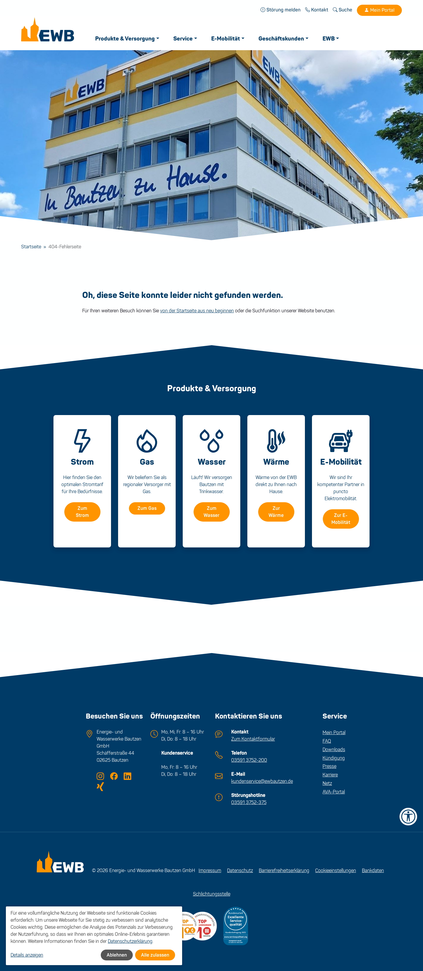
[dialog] (94, 935)
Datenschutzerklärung (130, 941)
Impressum (210, 870)
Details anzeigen (27, 955)
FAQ (327, 741)
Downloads (334, 749)
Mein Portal (379, 10)
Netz (327, 783)
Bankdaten (373, 870)
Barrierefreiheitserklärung (284, 870)
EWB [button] (329, 38)
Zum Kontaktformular (253, 739)
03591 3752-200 (249, 760)
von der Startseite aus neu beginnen (197, 310)
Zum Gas (147, 508)
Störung (281, 10)
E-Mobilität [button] (225, 38)
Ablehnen (117, 955)
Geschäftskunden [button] (281, 38)
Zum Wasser (211, 511)
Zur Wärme (276, 511)
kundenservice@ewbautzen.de (262, 781)
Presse (329, 766)
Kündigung (334, 758)
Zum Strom (82, 511)
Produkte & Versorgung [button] (125, 38)
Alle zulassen (155, 955)
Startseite (31, 247)
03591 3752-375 (248, 802)
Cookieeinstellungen (335, 870)
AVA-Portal (334, 792)
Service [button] (183, 38)
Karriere (330, 775)
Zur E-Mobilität (340, 519)
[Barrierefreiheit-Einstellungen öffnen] (408, 816)
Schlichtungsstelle (211, 894)
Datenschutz (240, 870)
